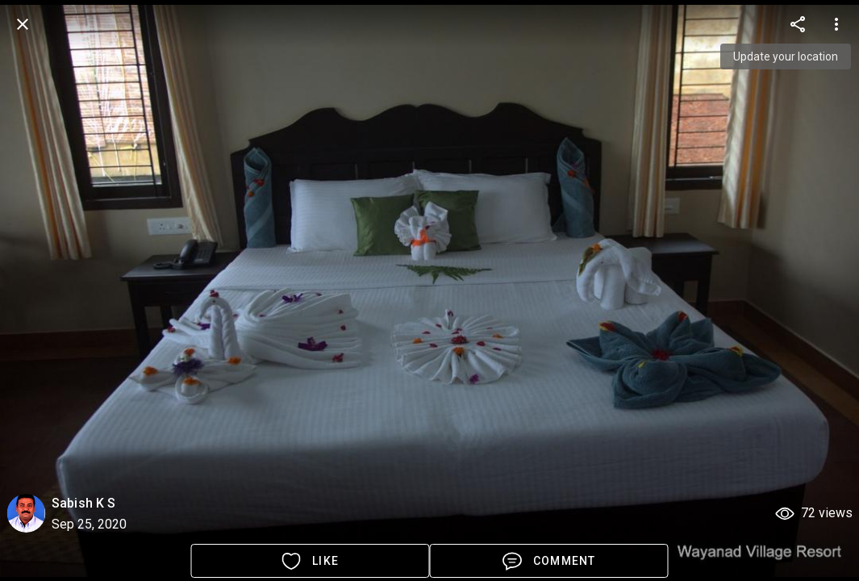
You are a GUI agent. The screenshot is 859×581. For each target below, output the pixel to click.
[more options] (797, 24)
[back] (22, 24)
